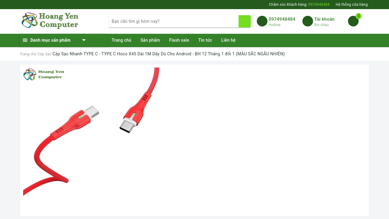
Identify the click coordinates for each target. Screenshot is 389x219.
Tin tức (205, 40)
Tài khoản (324, 19)
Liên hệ (228, 40)
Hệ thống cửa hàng (352, 4)
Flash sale (179, 40)
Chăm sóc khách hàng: (299, 4)
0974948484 (282, 19)
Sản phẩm (150, 40)
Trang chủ (122, 40)
